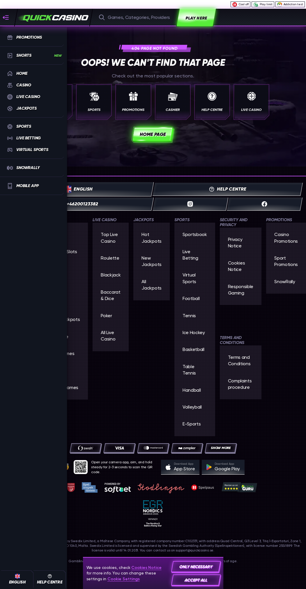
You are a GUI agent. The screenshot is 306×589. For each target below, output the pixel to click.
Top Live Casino (109, 238)
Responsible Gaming (240, 290)
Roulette (110, 258)
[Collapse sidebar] (8, 17)
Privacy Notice (235, 243)
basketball (193, 349)
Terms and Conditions (239, 360)
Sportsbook (195, 234)
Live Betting (190, 255)
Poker (106, 315)
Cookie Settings (123, 578)
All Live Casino (108, 336)
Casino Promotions (286, 238)
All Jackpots (151, 285)
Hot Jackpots (151, 238)
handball (192, 390)
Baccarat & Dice (110, 295)
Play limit (263, 4)
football (191, 298)
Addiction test (290, 4)
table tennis (189, 370)
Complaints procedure (240, 384)
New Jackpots (151, 261)
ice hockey (194, 332)
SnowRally (284, 281)
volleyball (192, 407)
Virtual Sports (189, 278)
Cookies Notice (236, 266)
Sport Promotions (286, 261)
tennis (189, 315)
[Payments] (221, 448)
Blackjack (111, 275)
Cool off (240, 4)
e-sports (192, 424)
